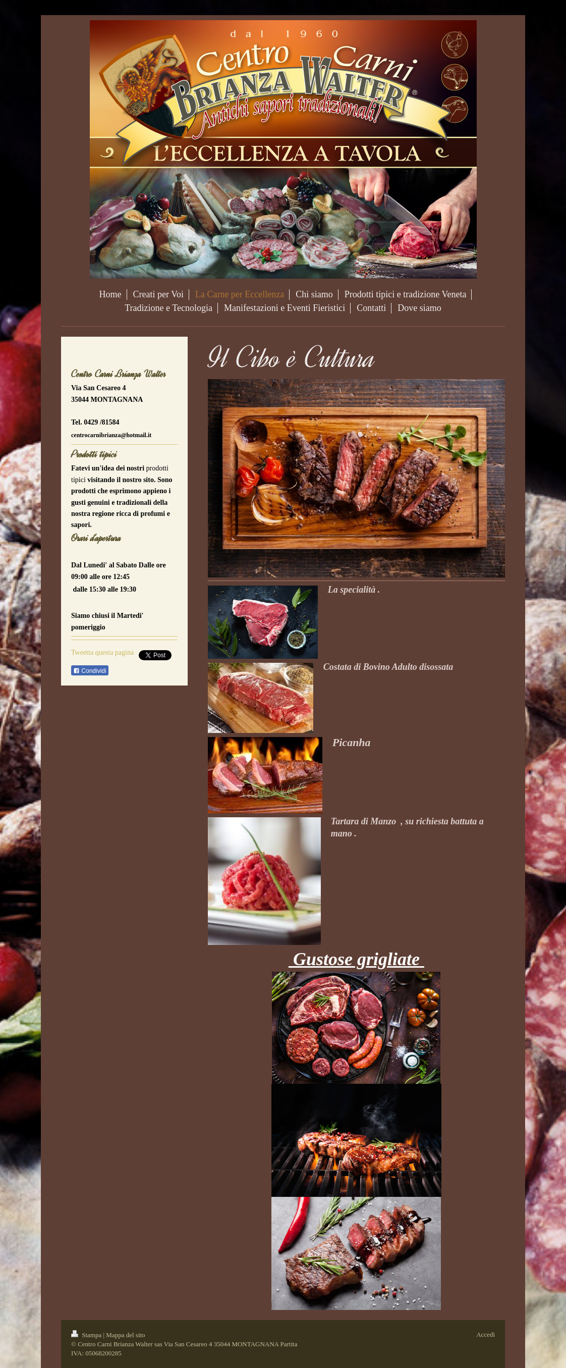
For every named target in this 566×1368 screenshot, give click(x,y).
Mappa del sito (125, 1335)
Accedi (485, 1334)
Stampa (87, 1335)
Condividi (89, 670)
